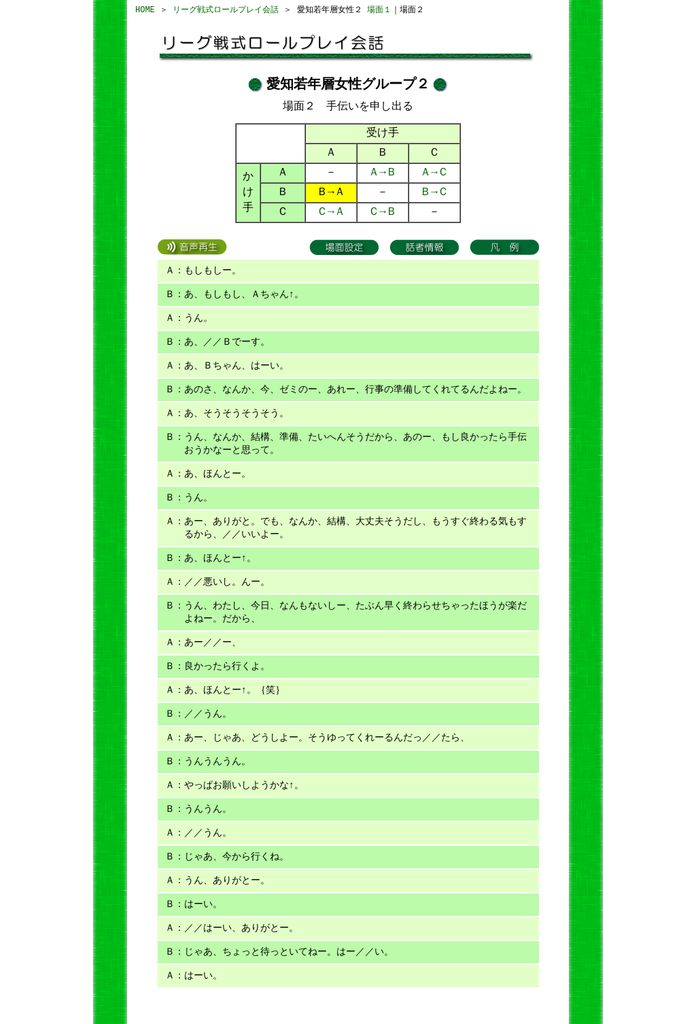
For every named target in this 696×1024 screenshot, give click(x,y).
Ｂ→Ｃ (434, 192)
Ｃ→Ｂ (382, 212)
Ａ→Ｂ (382, 172)
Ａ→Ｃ (434, 172)
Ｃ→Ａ (331, 212)
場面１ (379, 10)
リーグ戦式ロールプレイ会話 (226, 10)
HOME (145, 10)
